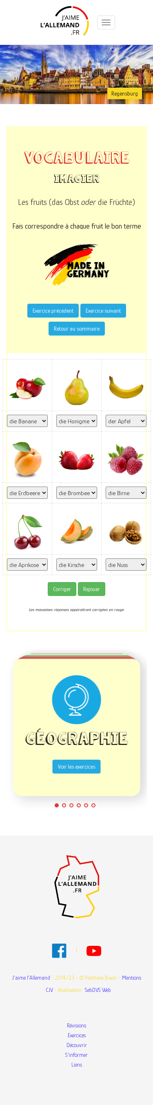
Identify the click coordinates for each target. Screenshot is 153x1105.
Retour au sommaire (77, 328)
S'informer (76, 1055)
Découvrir (77, 1045)
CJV (49, 990)
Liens (76, 1064)
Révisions (76, 1025)
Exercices (77, 1035)
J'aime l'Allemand (31, 977)
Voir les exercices (76, 766)
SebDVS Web (98, 990)
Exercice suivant (103, 310)
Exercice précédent (53, 310)
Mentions (131, 977)
